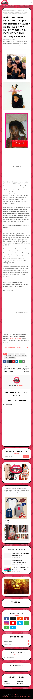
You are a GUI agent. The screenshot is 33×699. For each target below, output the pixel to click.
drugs (22, 354)
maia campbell (22, 355)
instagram (7, 684)
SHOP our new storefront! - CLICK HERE (16, 347)
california (11, 354)
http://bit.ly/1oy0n (15, 338)
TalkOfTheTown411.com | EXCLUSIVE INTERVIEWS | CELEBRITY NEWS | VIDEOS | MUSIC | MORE (16, 695)
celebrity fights (16, 641)
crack (17, 354)
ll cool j (15, 355)
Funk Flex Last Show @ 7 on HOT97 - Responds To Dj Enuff (20, 568)
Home (4, 10)
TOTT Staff (20, 385)
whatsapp (20, 681)
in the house (8, 355)
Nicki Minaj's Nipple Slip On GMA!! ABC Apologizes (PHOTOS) (20, 554)
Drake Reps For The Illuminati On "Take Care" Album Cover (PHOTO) (18, 561)
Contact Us (22, 692)
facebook (7, 681)
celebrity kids (16, 644)
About (15, 692)
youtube (20, 684)
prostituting (10, 10)
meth (6, 357)
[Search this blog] (13, 456)
